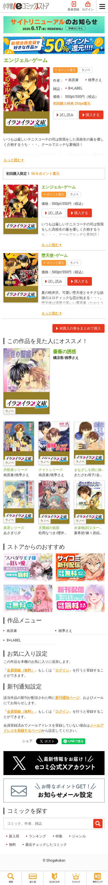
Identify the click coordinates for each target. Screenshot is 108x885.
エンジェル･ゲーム (58, 187)
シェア (27, 741)
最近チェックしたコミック (46, 845)
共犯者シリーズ (15, 470)
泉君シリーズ (13, 528)
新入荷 (14, 836)
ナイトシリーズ (51, 470)
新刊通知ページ (67, 698)
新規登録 (73, 6)
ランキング (37, 836)
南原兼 (73, 80)
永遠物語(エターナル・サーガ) (89, 528)
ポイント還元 (66, 70)
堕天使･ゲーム (54, 255)
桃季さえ (95, 80)
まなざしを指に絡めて (89, 470)
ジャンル (79, 836)
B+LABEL (75, 88)
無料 (12, 845)
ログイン (88, 6)
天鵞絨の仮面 (49, 528)
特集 (59, 836)
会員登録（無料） (21, 670)
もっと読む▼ (13, 160)
